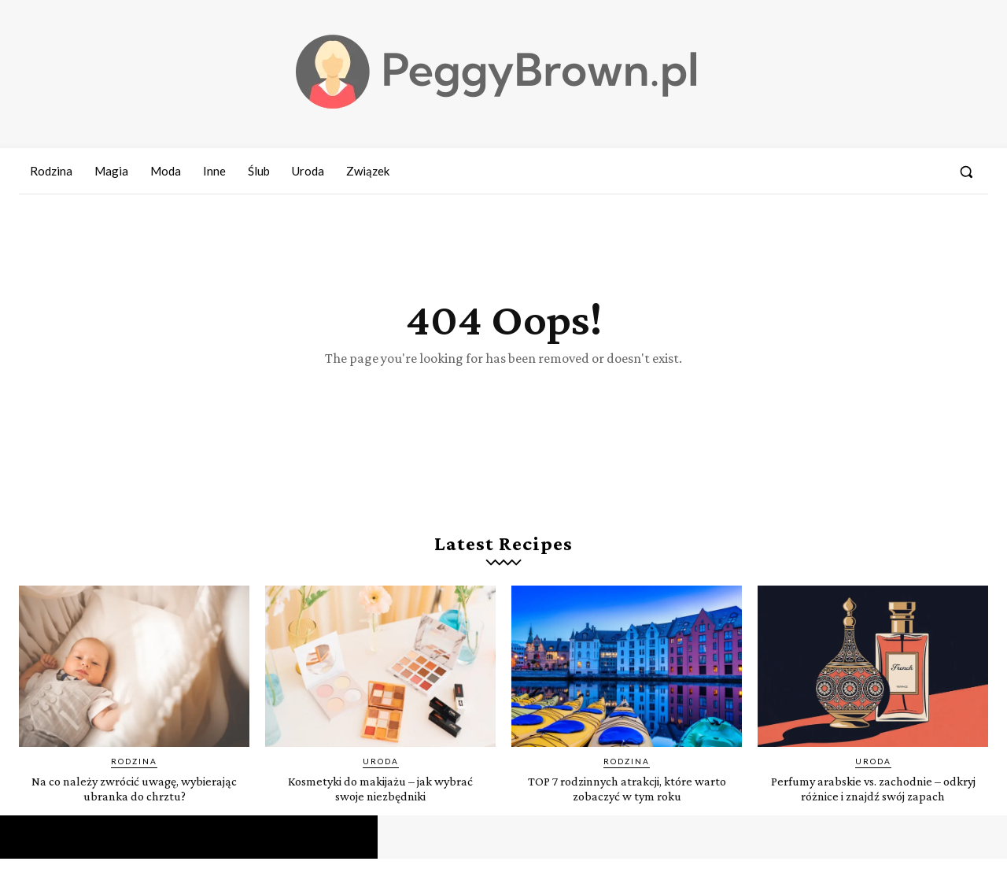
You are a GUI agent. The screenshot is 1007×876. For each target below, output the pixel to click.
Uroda (381, 778)
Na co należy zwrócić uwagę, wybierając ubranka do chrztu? (134, 805)
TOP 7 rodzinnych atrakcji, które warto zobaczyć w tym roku (627, 805)
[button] (966, 172)
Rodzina (134, 778)
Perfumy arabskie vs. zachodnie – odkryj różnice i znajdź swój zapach (872, 805)
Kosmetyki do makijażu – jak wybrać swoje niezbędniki (380, 805)
